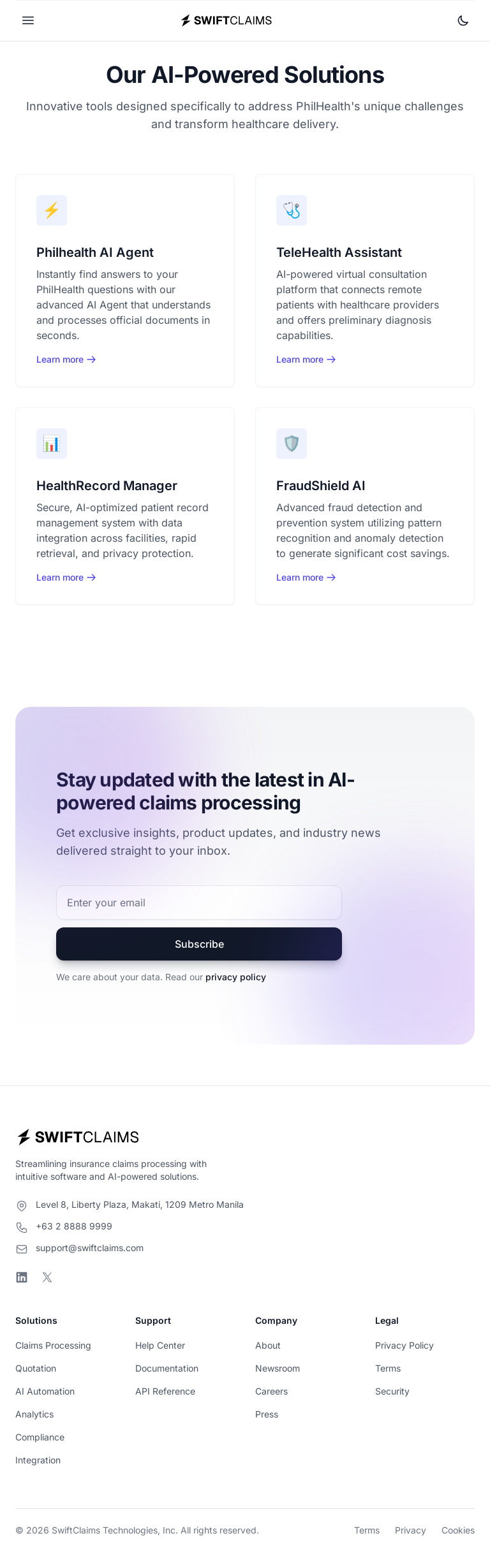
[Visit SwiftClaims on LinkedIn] (21, 1277)
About (268, 1345)
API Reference (165, 1391)
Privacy (410, 1530)
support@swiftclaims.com (90, 1247)
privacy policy (235, 976)
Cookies (458, 1530)
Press (266, 1414)
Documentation (166, 1368)
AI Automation (45, 1391)
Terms (388, 1368)
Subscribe (199, 944)
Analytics (34, 1414)
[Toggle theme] (463, 20)
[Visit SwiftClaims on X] (47, 1277)
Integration (38, 1459)
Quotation (35, 1368)
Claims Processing (53, 1345)
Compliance (39, 1437)
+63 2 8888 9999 (74, 1226)
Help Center (160, 1345)
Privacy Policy (404, 1345)
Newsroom (277, 1368)
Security (392, 1391)
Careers (271, 1391)
